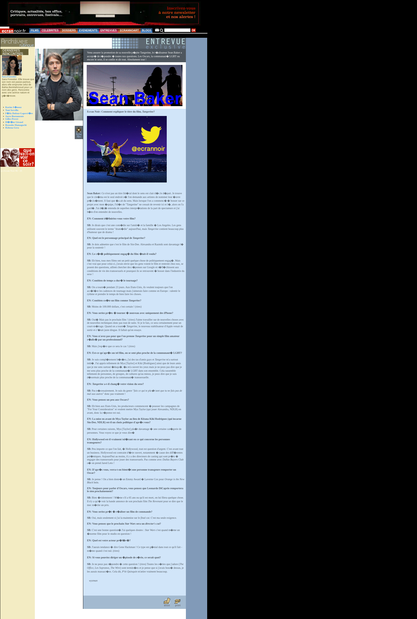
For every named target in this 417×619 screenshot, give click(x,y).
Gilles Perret (11, 119)
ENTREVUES (108, 30)
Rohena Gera (12, 127)
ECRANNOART (129, 30)
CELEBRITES (50, 30)
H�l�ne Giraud (14, 122)
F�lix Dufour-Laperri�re (19, 113)
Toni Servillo (11, 110)
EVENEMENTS (88, 30)
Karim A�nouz (13, 107)
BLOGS (146, 30)
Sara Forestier (9, 76)
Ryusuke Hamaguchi (16, 125)
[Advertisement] (15, 141)
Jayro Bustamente (14, 116)
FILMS (35, 30)
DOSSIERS (69, 30)
